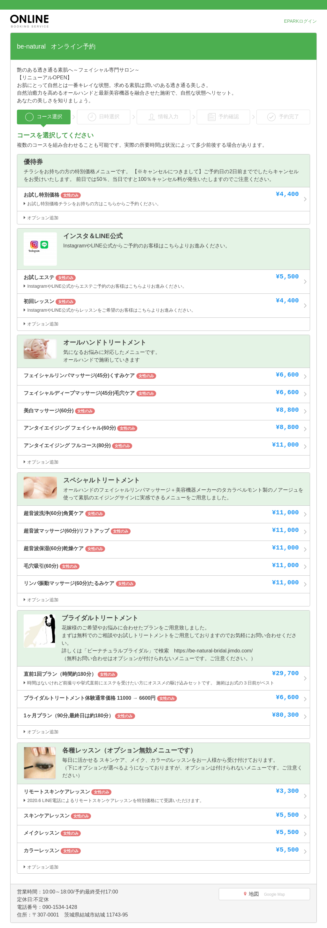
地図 (264, 894)
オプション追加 (41, 217)
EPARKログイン (300, 21)
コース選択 (43, 117)
